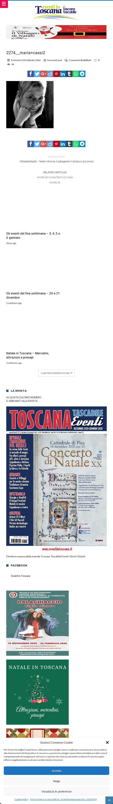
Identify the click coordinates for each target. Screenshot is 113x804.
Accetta (56, 770)
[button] (107, 742)
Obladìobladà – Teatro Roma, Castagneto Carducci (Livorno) (56, 159)
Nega (56, 781)
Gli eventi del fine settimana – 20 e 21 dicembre (81, 231)
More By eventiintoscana (55, 177)
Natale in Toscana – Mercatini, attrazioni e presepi (27, 286)
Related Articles (55, 172)
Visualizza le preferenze (56, 791)
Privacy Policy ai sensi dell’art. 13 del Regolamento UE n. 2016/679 (63, 799)
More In (55, 182)
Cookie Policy (21, 799)
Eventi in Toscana (20, 507)
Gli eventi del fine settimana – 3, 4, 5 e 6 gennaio (29, 231)
